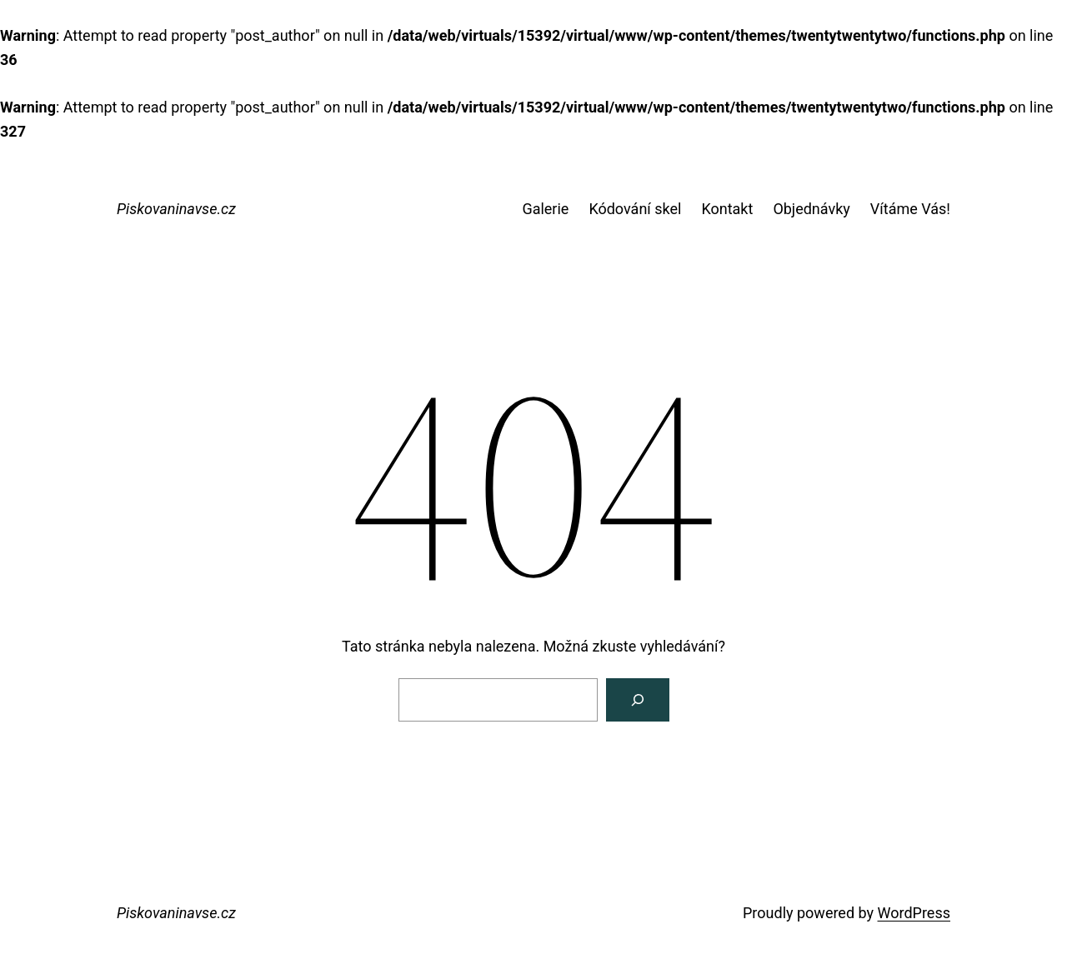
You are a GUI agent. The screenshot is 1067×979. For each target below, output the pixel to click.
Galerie (545, 208)
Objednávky (811, 208)
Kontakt (727, 208)
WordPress (914, 913)
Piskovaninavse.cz (176, 208)
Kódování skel (635, 208)
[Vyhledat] (637, 700)
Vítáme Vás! (910, 208)
